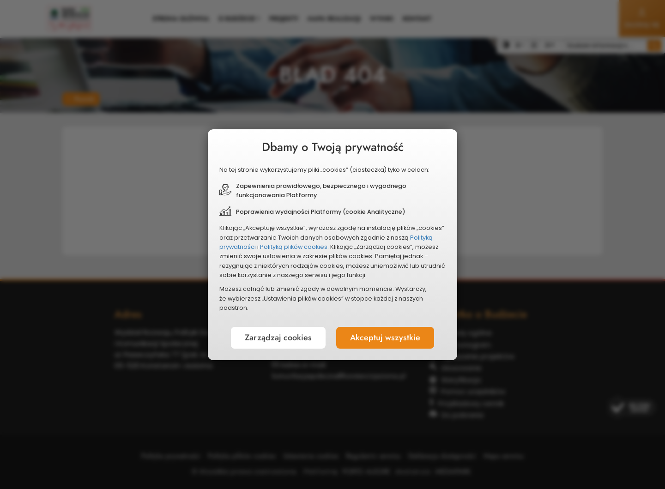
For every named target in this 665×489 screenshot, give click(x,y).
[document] (332, 244)
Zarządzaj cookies (278, 338)
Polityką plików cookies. (294, 247)
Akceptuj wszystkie (385, 338)
